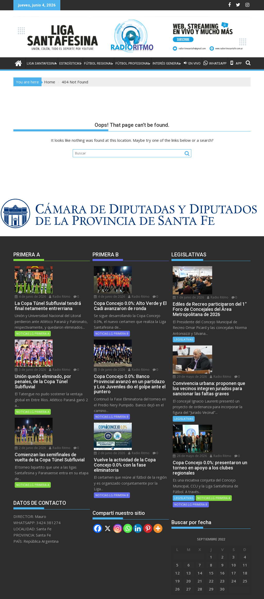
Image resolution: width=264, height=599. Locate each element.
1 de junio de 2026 (225, 269)
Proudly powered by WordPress (98, 590)
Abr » (180, 562)
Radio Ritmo (61, 275)
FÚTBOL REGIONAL (98, 63)
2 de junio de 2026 (65, 388)
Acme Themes (182, 590)
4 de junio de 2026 (65, 269)
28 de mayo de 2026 (227, 403)
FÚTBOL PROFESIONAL (133, 63)
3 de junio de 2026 (65, 326)
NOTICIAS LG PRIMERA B (111, 317)
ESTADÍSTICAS (70, 63)
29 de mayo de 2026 (227, 336)
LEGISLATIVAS (183, 327)
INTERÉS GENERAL (166, 63)
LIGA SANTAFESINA (41, 63)
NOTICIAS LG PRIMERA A (32, 317)
